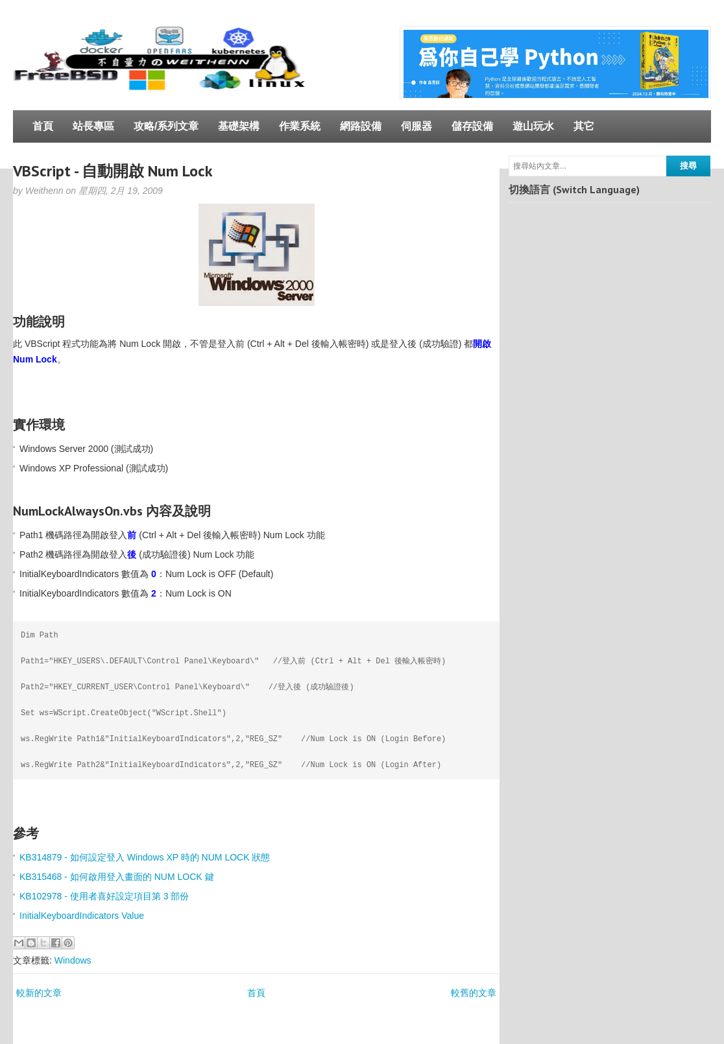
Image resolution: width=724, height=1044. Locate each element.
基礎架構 (238, 126)
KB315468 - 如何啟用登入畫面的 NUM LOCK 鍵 (116, 877)
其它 (583, 126)
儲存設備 (472, 126)
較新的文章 (39, 993)
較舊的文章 (473, 993)
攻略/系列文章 (166, 126)
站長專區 (93, 126)
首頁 (42, 126)
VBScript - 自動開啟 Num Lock (113, 171)
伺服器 (416, 126)
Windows (72, 960)
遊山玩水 (533, 126)
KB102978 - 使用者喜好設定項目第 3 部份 (104, 896)
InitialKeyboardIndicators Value (81, 915)
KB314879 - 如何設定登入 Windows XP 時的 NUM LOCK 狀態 (144, 857)
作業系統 (299, 126)
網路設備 (360, 126)
